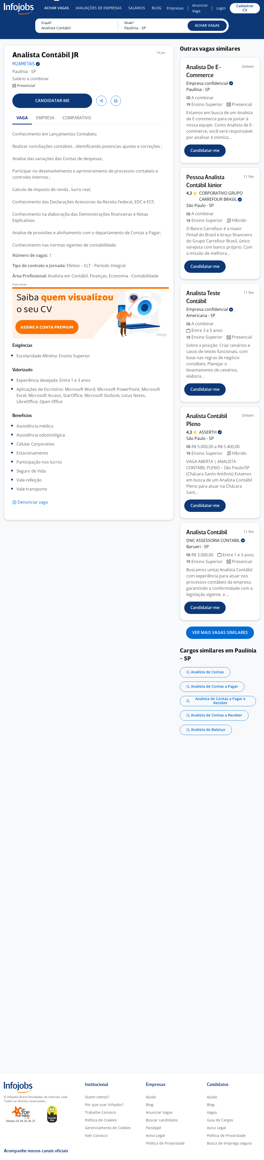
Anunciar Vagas (159, 1112)
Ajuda (151, 1096)
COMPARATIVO (77, 118)
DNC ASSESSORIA (215, 540)
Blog (156, 7)
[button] (207, 26)
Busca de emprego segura (229, 1143)
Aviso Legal (155, 1135)
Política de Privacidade (165, 1143)
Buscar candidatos (162, 1120)
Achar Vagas (56, 7)
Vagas (212, 1112)
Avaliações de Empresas (99, 7)
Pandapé (153, 1127)
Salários (136, 7)
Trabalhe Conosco (100, 1112)
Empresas (175, 8)
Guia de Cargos (220, 1120)
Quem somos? (97, 1096)
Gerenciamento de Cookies (108, 1127)
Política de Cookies (101, 1120)
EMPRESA (45, 118)
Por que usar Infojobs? (104, 1104)
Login (221, 8)
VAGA (22, 118)
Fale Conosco (96, 1135)
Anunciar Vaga (200, 8)
